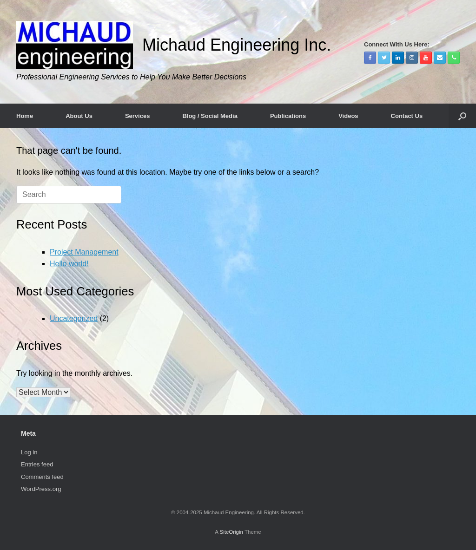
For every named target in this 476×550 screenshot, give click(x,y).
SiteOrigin (231, 532)
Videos (348, 115)
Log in (29, 452)
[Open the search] (462, 116)
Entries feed (37, 464)
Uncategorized (74, 318)
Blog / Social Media (209, 115)
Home (24, 115)
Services (137, 115)
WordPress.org (41, 488)
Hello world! (69, 264)
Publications (288, 115)
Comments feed (42, 476)
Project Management (84, 252)
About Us (79, 115)
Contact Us (407, 115)
